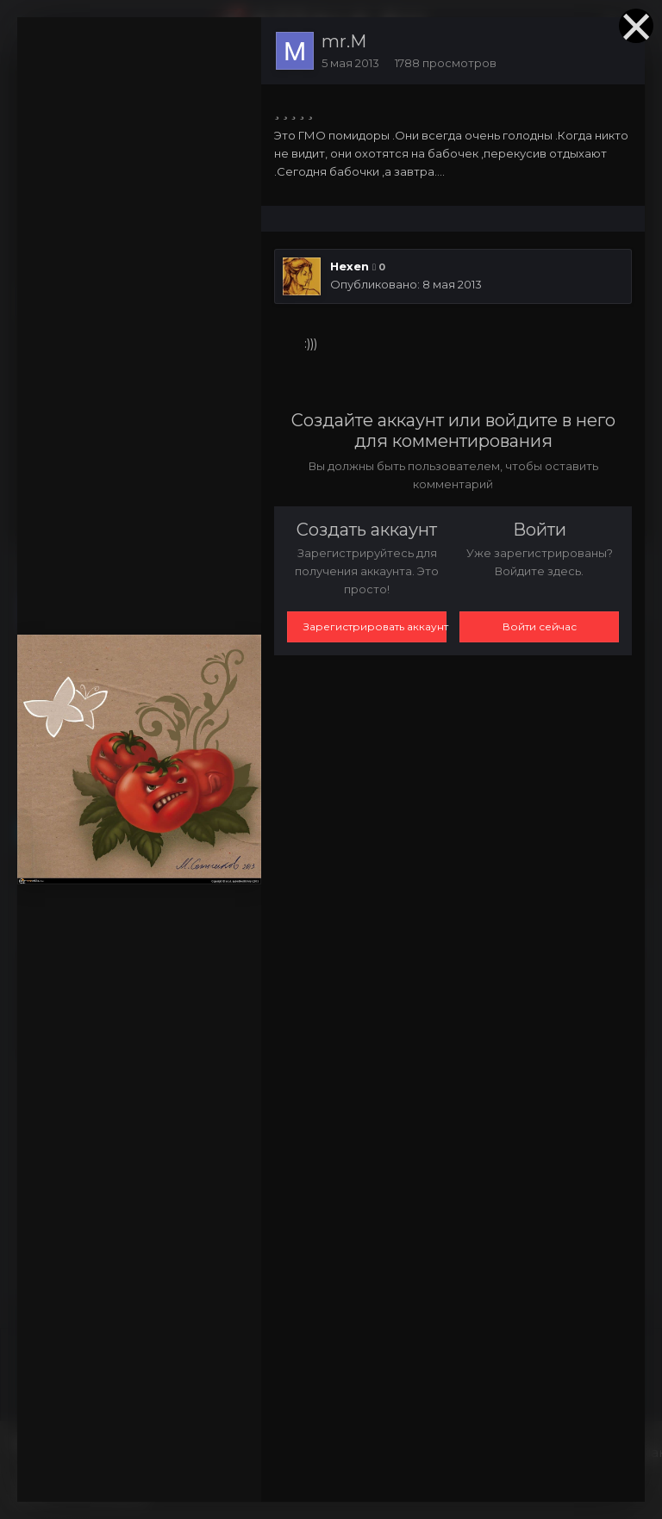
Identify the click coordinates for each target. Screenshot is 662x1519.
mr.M (344, 41)
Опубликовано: (406, 284)
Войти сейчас (540, 626)
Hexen (349, 266)
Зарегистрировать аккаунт (375, 626)
